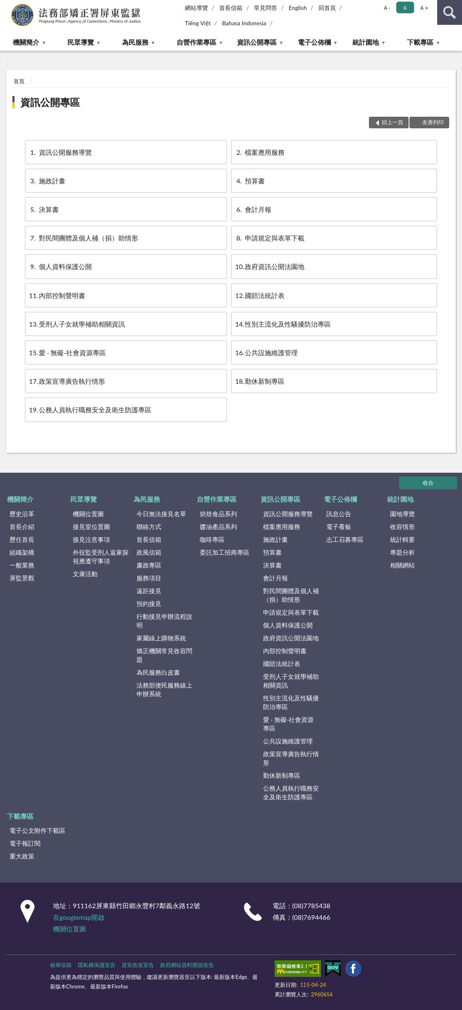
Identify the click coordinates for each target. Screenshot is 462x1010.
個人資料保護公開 (60, 266)
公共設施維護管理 (266, 352)
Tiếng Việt (198, 22)
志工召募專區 (345, 539)
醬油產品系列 (218, 526)
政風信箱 (148, 552)
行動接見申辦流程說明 (164, 621)
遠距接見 (148, 590)
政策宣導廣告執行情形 (67, 381)
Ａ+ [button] (423, 7)
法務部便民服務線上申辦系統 (164, 689)
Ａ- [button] (386, 7)
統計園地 (365, 42)
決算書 (44, 209)
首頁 (19, 81)
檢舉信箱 (61, 965)
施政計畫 (47, 180)
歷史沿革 (22, 513)
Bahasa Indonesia (244, 22)
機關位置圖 (88, 513)
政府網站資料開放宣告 (187, 965)
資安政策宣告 (138, 965)
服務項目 (148, 578)
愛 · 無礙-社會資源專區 (67, 352)
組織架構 (22, 552)
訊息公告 (338, 513)
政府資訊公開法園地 (269, 266)
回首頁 (327, 7)
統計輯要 (402, 539)
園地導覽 (402, 513)
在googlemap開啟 (79, 917)
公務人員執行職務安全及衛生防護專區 (90, 409)
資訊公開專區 (257, 42)
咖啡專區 (212, 539)
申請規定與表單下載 (269, 238)
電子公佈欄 (314, 42)
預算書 (250, 180)
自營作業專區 (196, 42)
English (298, 7)
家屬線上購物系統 (161, 638)
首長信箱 (230, 7)
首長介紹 (22, 526)
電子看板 (338, 526)
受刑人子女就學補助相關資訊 (77, 324)
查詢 (449, 12)
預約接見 (148, 603)
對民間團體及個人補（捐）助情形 (83, 238)
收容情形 (402, 526)
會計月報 (253, 209)
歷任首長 (22, 539)
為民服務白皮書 (158, 672)
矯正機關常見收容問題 (164, 655)
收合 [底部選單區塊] (428, 482)
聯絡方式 (148, 526)
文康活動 (85, 573)
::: (7, 6)
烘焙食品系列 (218, 513)
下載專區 (420, 42)
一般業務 (22, 565)
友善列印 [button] (433, 122)
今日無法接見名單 (161, 513)
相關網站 (402, 565)
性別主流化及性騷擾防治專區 (283, 324)
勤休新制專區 (260, 381)
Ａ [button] (405, 7)
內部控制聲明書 (57, 295)
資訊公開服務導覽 (60, 152)
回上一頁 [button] (392, 122)
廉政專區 (148, 565)
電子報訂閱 (25, 843)
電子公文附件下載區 (37, 830)
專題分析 (402, 552)
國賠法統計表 (260, 295)
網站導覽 (196, 7)
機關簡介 (26, 42)
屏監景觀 (22, 578)
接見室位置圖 (91, 526)
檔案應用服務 (260, 152)
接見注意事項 (91, 539)
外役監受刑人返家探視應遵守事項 (101, 556)
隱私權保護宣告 (96, 965)
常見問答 (265, 7)
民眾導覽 (80, 42)
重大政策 (22, 856)
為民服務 (135, 42)
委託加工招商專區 (224, 552)
